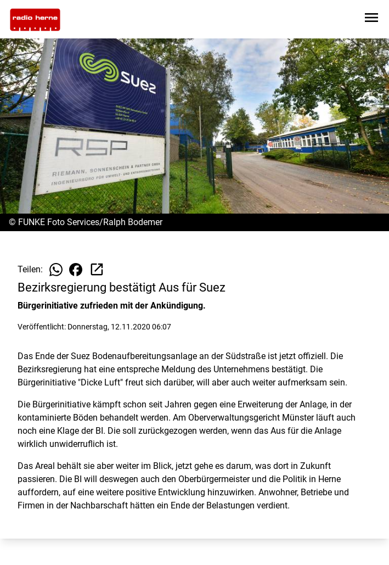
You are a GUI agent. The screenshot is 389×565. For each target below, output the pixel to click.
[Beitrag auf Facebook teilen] (75, 269)
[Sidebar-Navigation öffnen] (371, 19)
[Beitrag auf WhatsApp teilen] (56, 269)
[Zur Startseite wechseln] (35, 19)
